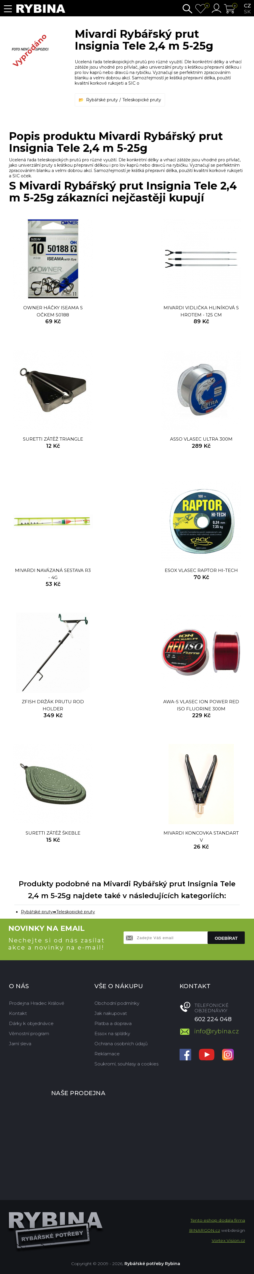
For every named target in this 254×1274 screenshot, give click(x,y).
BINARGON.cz (204, 1230)
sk (247, 12)
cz (247, 6)
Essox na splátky (112, 1033)
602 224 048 (213, 1019)
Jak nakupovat (110, 1013)
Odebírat (226, 938)
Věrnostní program (29, 1033)
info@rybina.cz (216, 1031)
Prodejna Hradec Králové (36, 1003)
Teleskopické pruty (141, 100)
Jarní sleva (20, 1043)
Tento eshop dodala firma (218, 1220)
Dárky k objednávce (31, 1023)
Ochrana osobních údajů (121, 1043)
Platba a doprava (113, 1023)
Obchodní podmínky (116, 1003)
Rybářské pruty (102, 100)
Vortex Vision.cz (228, 1240)
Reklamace (107, 1054)
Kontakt (18, 1013)
